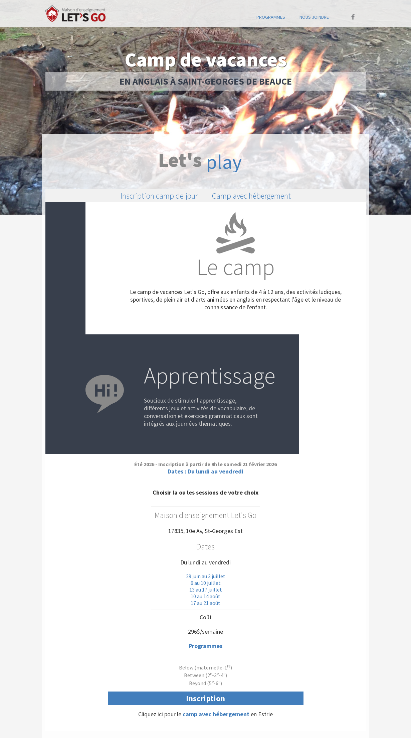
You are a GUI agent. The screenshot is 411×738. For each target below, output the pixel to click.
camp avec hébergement (216, 714)
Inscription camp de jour (159, 196)
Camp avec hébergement (251, 196)
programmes (270, 17)
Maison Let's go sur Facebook (353, 17)
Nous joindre (314, 17)
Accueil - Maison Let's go (75, 13)
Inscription (205, 698)
